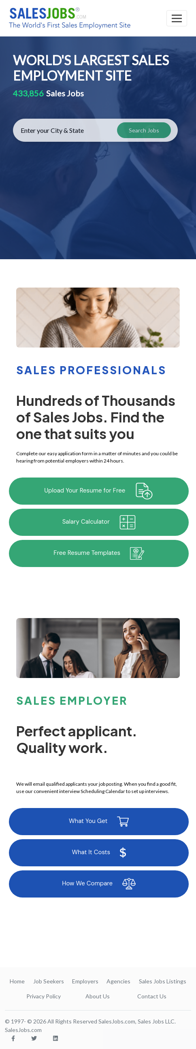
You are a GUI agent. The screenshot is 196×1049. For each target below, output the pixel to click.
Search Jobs (144, 130)
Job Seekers (48, 981)
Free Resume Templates (98, 553)
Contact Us (151, 996)
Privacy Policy (43, 996)
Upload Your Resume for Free (98, 491)
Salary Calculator (99, 522)
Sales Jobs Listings (162, 981)
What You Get (99, 822)
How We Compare (99, 883)
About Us (97, 996)
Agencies (118, 981)
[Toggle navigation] (176, 18)
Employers (85, 981)
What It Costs (99, 852)
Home (17, 981)
